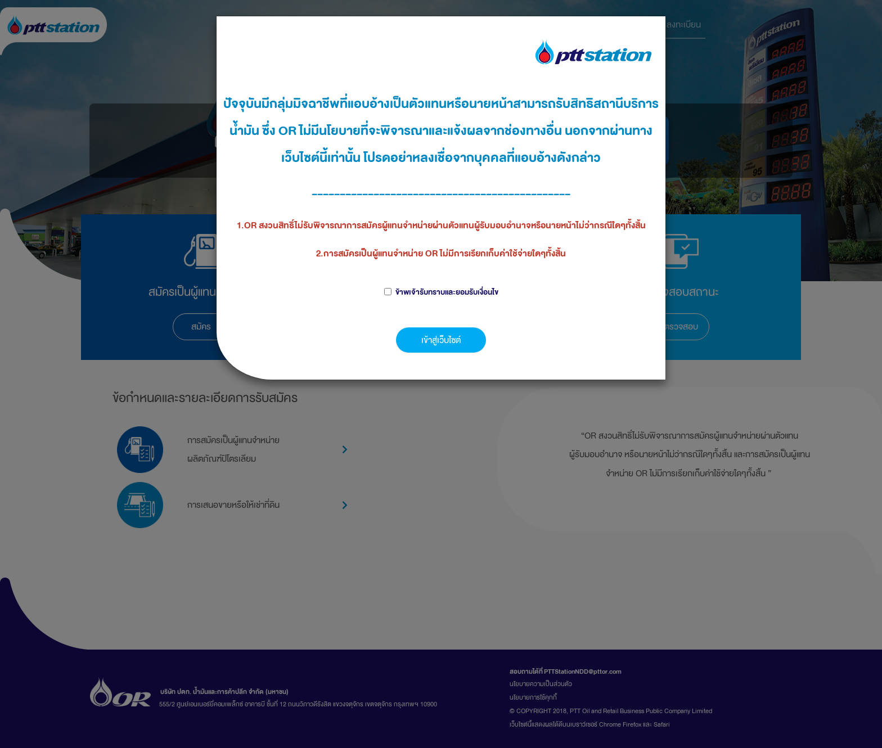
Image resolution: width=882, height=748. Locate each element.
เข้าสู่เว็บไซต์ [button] (441, 340)
